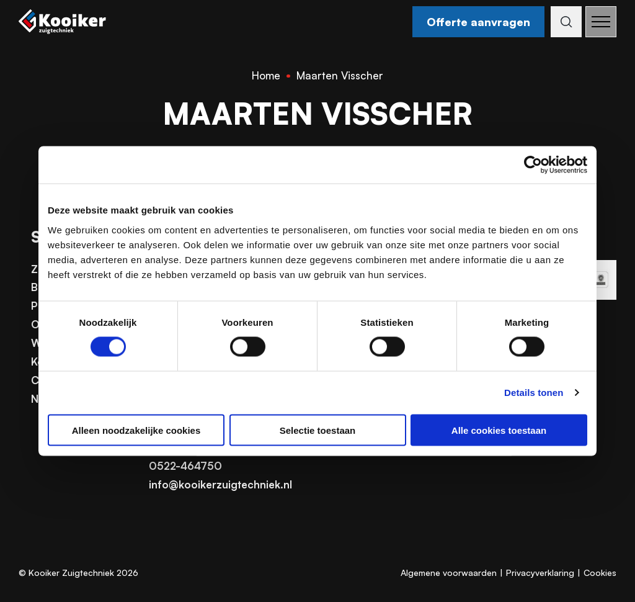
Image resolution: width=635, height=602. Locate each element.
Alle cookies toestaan (498, 430)
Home (266, 75)
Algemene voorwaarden (449, 572)
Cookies (600, 572)
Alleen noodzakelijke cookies (136, 430)
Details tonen (533, 392)
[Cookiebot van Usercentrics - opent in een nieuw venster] (533, 165)
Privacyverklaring (540, 572)
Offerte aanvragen (476, 22)
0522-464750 (185, 465)
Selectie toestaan (318, 430)
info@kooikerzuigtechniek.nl (220, 484)
